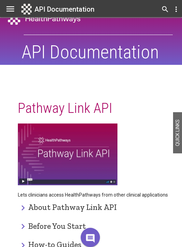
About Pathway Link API (72, 207)
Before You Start (57, 226)
